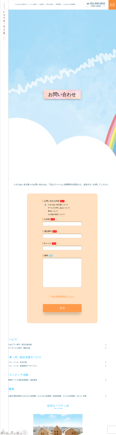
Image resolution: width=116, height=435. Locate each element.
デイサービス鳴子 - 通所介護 (19, 348)
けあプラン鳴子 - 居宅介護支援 (20, 344)
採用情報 (58, 4)
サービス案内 (33, 4)
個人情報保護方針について (63, 296)
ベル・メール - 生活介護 (17, 362)
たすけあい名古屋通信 (69, 4)
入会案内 (41, 4)
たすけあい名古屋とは (21, 4)
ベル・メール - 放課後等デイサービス (22, 366)
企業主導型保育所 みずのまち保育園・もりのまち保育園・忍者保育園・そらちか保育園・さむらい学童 (47, 396)
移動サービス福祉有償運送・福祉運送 (22, 380)
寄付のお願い (50, 4)
